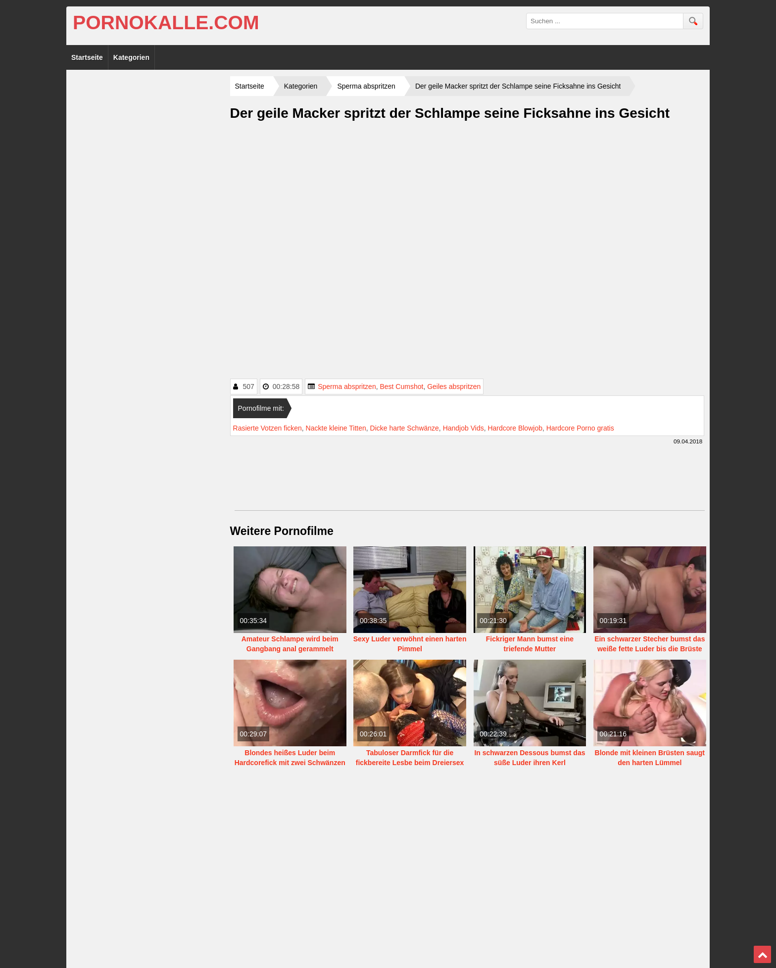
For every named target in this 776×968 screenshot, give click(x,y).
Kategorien (131, 57)
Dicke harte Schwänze (404, 428)
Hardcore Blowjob (514, 428)
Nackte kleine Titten (336, 428)
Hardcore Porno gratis (580, 428)
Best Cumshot (401, 386)
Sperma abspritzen (347, 386)
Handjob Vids (463, 428)
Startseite (87, 57)
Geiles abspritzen (454, 386)
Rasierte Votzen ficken (267, 428)
